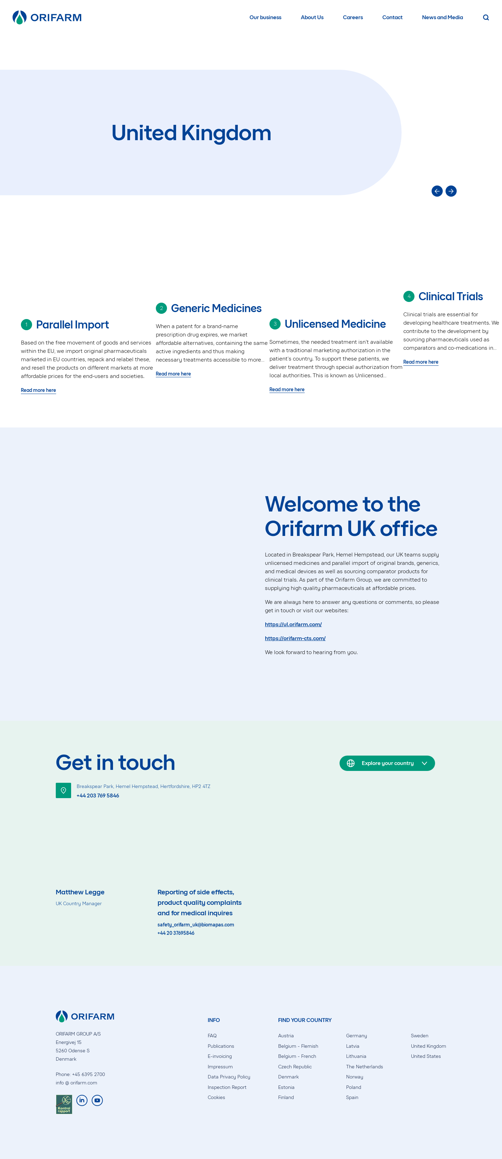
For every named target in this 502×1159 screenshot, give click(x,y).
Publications (221, 1046)
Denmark (288, 1077)
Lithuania (356, 1056)
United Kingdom (428, 1046)
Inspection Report (227, 1087)
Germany (356, 1036)
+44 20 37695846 (176, 933)
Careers (353, 17)
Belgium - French (297, 1056)
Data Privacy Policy (229, 1077)
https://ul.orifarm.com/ (293, 624)
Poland (353, 1087)
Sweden (419, 1036)
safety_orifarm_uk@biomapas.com (196, 925)
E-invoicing (220, 1056)
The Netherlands (364, 1067)
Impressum (220, 1067)
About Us (312, 17)
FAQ (212, 1036)
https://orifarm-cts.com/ (295, 638)
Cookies (216, 1097)
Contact (392, 17)
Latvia (352, 1046)
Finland (286, 1097)
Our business (265, 17)
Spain (352, 1097)
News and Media (442, 17)
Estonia (286, 1087)
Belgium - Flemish (298, 1046)
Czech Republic (295, 1067)
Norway (354, 1077)
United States (426, 1056)
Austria (286, 1036)
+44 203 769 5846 (98, 795)
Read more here (38, 390)
